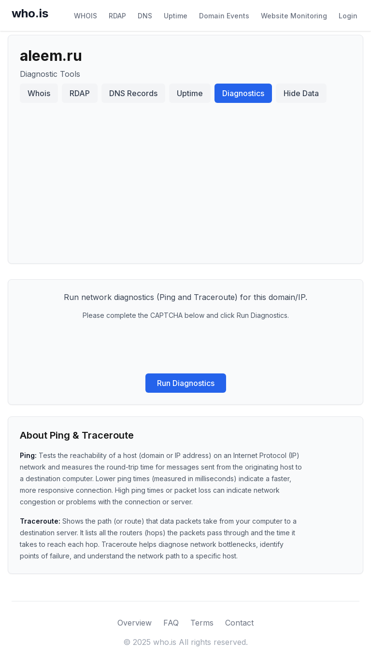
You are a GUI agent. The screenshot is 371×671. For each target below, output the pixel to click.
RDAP (117, 16)
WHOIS (85, 16)
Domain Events (224, 16)
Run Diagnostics (185, 383)
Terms (202, 623)
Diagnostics (243, 93)
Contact (239, 623)
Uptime (175, 16)
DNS (145, 16)
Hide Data (301, 93)
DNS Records (133, 93)
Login (348, 16)
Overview (134, 623)
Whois (39, 93)
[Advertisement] (185, 179)
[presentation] (185, 347)
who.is (30, 13)
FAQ (171, 623)
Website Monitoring (294, 16)
